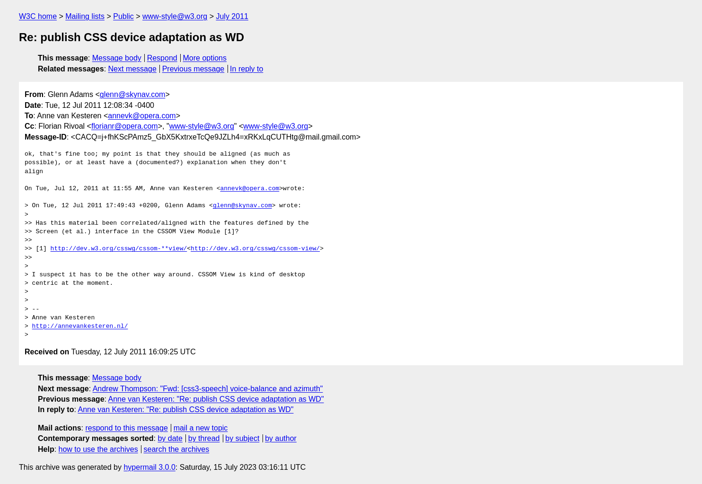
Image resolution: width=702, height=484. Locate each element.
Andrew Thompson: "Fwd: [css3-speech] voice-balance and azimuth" (208, 389)
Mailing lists (85, 16)
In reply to (246, 69)
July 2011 (232, 16)
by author (281, 438)
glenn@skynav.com (133, 94)
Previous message (193, 69)
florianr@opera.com (124, 126)
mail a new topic (201, 428)
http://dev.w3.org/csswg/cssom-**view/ (119, 249)
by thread (204, 438)
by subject (242, 438)
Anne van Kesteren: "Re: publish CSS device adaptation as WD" (216, 399)
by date (170, 438)
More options (205, 58)
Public (123, 16)
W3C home (38, 16)
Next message (132, 69)
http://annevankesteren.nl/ (80, 326)
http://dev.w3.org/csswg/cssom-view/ (255, 249)
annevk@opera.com (142, 116)
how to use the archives (98, 449)
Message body (116, 58)
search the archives (177, 449)
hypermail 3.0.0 (149, 467)
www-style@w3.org (174, 16)
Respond (162, 58)
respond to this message (126, 428)
